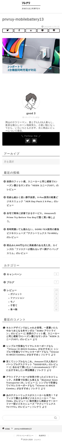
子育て (34, 305)
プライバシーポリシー (25, 435)
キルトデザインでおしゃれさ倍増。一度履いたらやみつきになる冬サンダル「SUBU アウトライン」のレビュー (32, 331)
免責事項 (42, 435)
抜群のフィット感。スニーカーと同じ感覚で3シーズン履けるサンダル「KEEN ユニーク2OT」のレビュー (33, 185)
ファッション (34, 298)
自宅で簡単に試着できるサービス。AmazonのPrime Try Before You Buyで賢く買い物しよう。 (31, 217)
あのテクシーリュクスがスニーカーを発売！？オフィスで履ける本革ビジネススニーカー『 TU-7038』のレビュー (32, 398)
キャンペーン (33, 274)
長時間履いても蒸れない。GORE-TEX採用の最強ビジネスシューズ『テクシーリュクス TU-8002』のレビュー (33, 233)
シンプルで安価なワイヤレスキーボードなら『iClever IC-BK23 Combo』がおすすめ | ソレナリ (32, 352)
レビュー (33, 290)
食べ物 (34, 309)
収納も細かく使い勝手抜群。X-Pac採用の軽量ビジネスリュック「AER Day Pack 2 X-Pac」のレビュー (33, 201)
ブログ (33, 282)
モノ (34, 301)
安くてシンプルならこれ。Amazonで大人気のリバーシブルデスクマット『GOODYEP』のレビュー (32, 364)
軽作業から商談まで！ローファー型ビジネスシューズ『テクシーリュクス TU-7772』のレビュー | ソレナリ (32, 404)
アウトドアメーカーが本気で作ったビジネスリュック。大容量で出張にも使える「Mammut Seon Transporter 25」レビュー (32, 380)
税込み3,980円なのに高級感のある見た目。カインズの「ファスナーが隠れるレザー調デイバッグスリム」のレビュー (32, 249)
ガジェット (34, 294)
